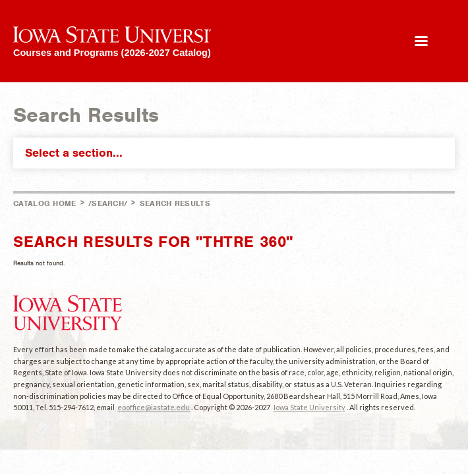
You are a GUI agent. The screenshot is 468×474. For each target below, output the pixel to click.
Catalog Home (44, 203)
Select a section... (237, 152)
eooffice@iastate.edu (153, 407)
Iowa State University (309, 407)
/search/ (107, 203)
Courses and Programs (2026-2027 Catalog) (112, 52)
